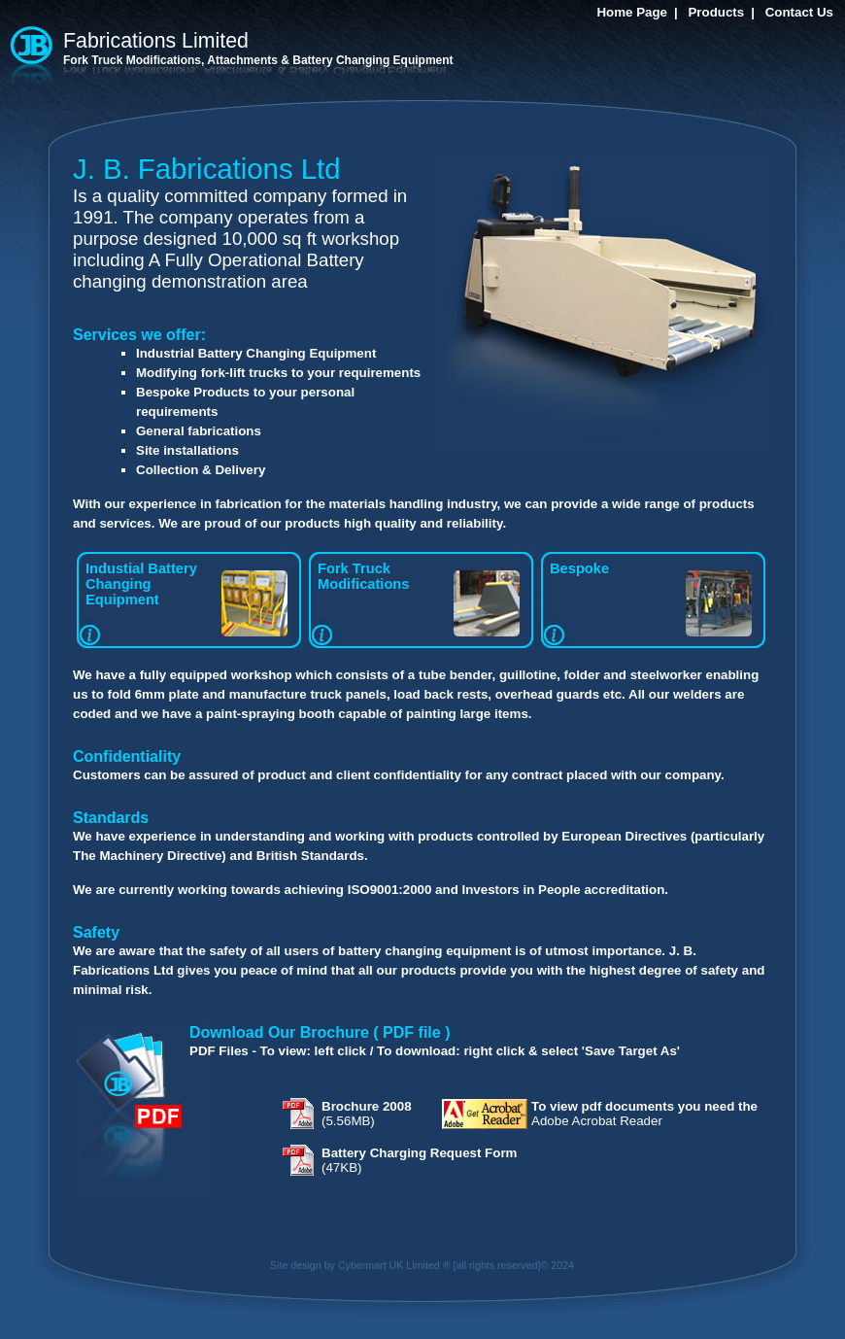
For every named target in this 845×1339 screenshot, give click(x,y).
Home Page (631, 12)
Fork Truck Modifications (419, 598)
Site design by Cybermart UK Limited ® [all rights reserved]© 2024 (422, 1265)
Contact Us (799, 12)
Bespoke (651, 598)
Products (716, 12)
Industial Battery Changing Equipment (186, 598)
